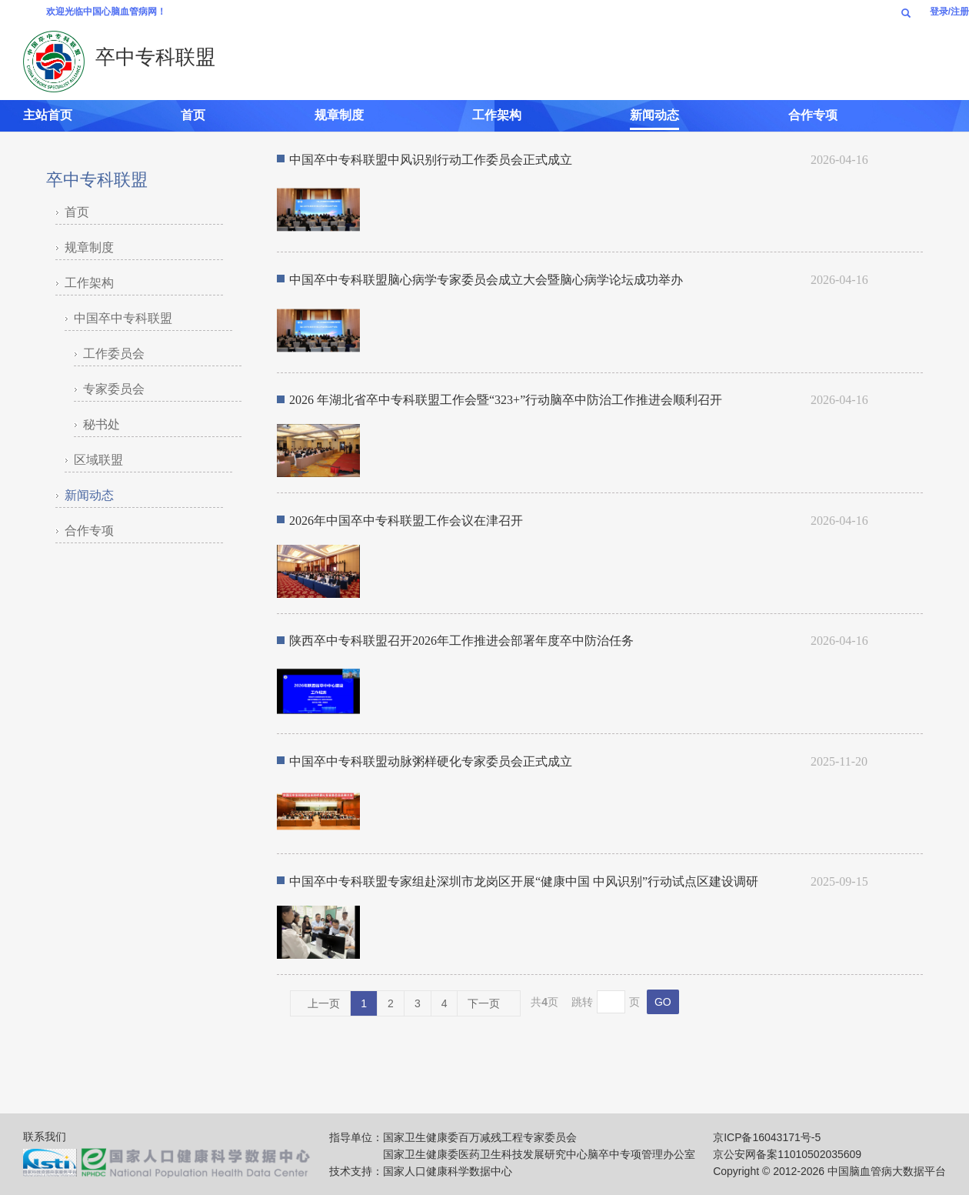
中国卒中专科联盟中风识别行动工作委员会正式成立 (430, 159)
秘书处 (101, 424)
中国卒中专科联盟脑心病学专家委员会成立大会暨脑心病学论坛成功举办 (486, 279)
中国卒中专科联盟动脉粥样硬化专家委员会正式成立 (430, 761)
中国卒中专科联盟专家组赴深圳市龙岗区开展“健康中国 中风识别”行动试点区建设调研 (523, 881)
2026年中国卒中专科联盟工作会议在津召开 (406, 520)
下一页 (487, 1003)
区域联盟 (98, 459)
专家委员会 (114, 389)
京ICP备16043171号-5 (767, 1137)
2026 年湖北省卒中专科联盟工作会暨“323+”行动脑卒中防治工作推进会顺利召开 (505, 399)
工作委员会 (114, 353)
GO (662, 1002)
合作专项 (812, 115)
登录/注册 (949, 11)
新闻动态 (654, 115)
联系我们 (44, 1136)
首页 (193, 115)
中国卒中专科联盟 (123, 318)
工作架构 (496, 115)
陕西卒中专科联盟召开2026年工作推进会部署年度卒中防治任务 (461, 640)
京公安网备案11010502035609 (787, 1154)
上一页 (320, 1003)
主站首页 (47, 115)
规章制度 (339, 115)
